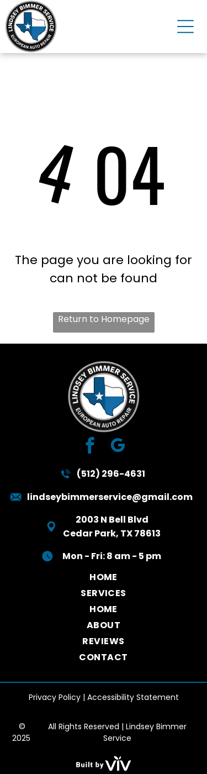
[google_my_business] (117, 447)
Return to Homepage (104, 319)
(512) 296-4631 (111, 473)
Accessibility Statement (133, 697)
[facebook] (89, 447)
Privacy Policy (55, 697)
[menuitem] (103, 577)
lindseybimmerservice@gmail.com (110, 497)
